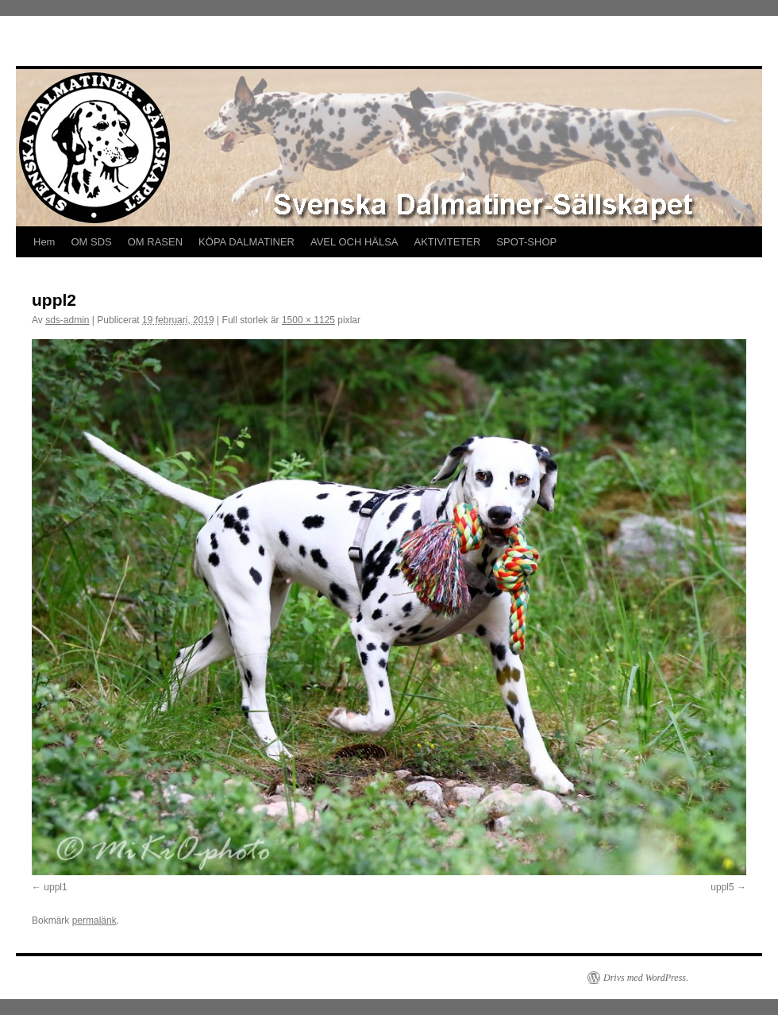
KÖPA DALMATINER (246, 242)
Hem (44, 242)
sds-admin (67, 320)
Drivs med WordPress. (645, 977)
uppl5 (722, 887)
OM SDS (91, 242)
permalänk (94, 920)
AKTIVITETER (447, 242)
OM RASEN (155, 242)
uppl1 (55, 887)
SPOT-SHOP (526, 242)
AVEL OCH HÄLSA (354, 242)
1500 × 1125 (308, 320)
